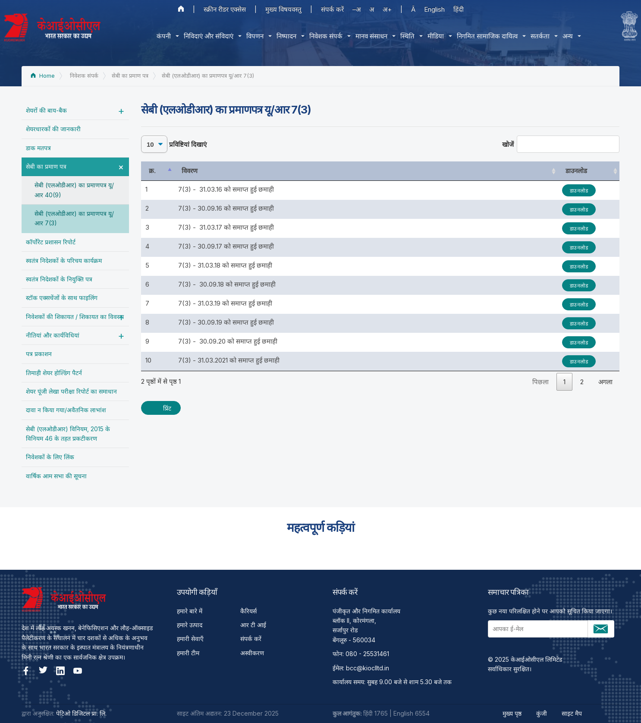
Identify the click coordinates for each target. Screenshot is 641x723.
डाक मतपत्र (38, 148)
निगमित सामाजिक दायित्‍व (484, 36)
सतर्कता (537, 36)
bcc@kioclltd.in (367, 668)
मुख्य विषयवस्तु (283, 9)
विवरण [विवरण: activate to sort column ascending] (190, 171)
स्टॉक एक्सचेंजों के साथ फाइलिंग (61, 297)
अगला (605, 382)
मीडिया (432, 36)
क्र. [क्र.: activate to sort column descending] (152, 171)
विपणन (252, 36)
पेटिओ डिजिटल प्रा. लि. (81, 713)
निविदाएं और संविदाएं (205, 36)
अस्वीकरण (252, 653)
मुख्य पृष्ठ (512, 713)
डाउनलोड (579, 190)
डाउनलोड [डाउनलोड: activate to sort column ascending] (576, 171)
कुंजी (541, 713)
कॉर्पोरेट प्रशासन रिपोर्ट (50, 242)
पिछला (540, 382)
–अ (356, 9)
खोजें (561, 144)
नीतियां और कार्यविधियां (52, 335)
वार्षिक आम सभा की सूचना (56, 476)
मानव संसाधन (368, 36)
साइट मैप (572, 713)
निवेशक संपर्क (322, 36)
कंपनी (161, 36)
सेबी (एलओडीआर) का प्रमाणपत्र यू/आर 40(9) (74, 189)
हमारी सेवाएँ (190, 638)
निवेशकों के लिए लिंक (50, 457)
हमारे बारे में (189, 611)
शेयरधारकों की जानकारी (53, 129)
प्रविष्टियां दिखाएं (174, 144)
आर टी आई (253, 624)
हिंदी (458, 9)
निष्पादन (283, 36)
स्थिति (404, 36)
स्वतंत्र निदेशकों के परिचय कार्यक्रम (64, 260)
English (434, 9)
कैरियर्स (248, 611)
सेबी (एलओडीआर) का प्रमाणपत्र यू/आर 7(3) (74, 218)
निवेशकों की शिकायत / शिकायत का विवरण (75, 316)
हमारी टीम (188, 653)
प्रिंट (167, 408)
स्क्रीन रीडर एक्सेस (225, 9)
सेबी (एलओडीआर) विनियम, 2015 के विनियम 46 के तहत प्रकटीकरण (68, 433)
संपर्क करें (332, 9)
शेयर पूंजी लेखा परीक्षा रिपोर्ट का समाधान (71, 391)
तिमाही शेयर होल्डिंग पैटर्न (54, 372)
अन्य (564, 36)
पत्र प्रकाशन (39, 353)
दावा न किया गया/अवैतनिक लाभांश (66, 410)
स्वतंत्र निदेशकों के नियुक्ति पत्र (59, 279)
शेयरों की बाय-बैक (46, 110)
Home (43, 76)
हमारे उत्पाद (189, 624)
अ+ (387, 9)
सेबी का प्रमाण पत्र (46, 166)
